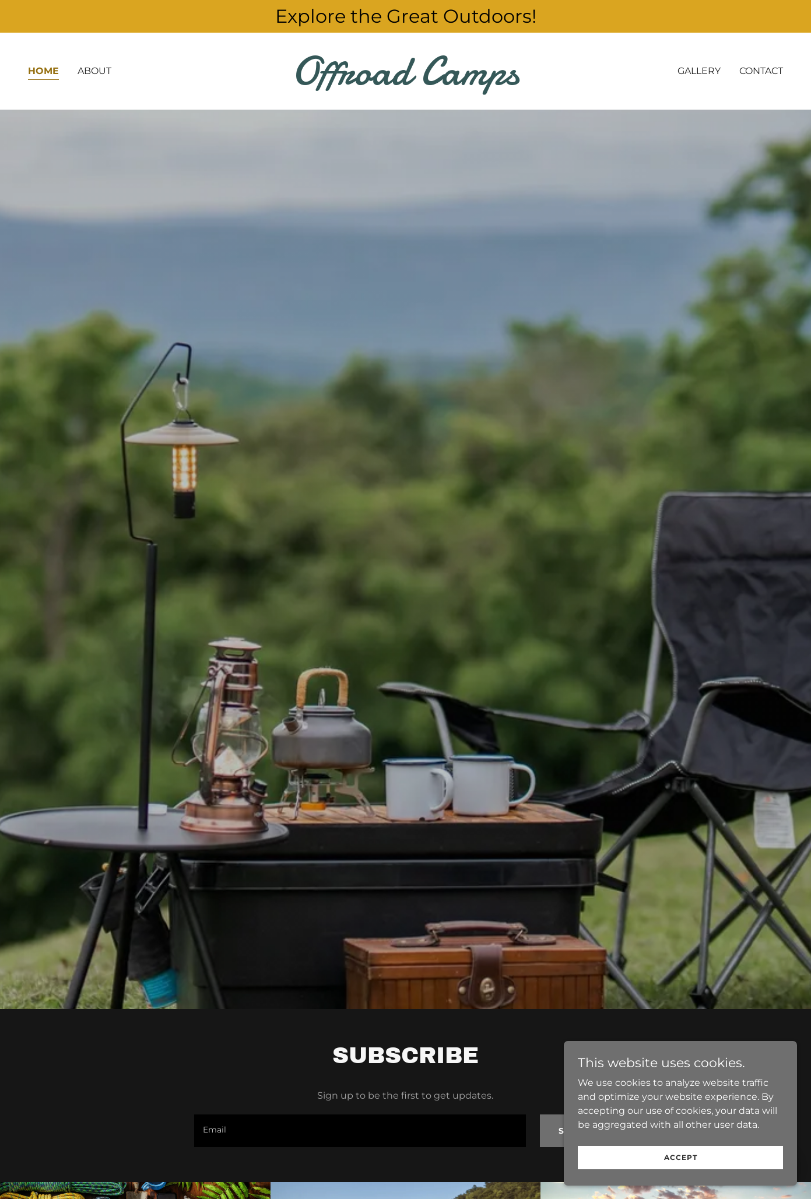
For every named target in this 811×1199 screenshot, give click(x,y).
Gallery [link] (699, 70)
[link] (406, 81)
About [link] (94, 70)
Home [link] (43, 70)
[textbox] (360, 1130)
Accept (680, 1157)
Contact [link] (761, 70)
